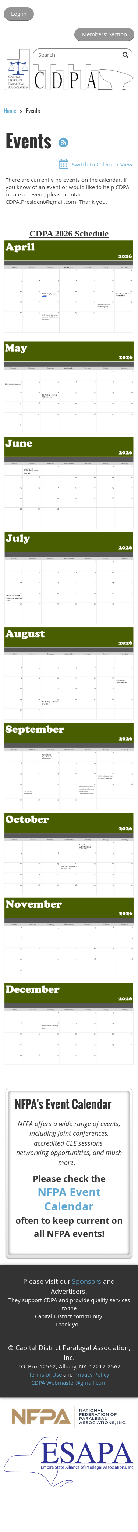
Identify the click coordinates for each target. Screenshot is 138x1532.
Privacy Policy (91, 1374)
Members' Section (104, 34)
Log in (18, 13)
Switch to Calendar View (102, 164)
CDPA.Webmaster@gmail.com (69, 1382)
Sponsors (86, 1281)
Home (10, 111)
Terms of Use (45, 1374)
